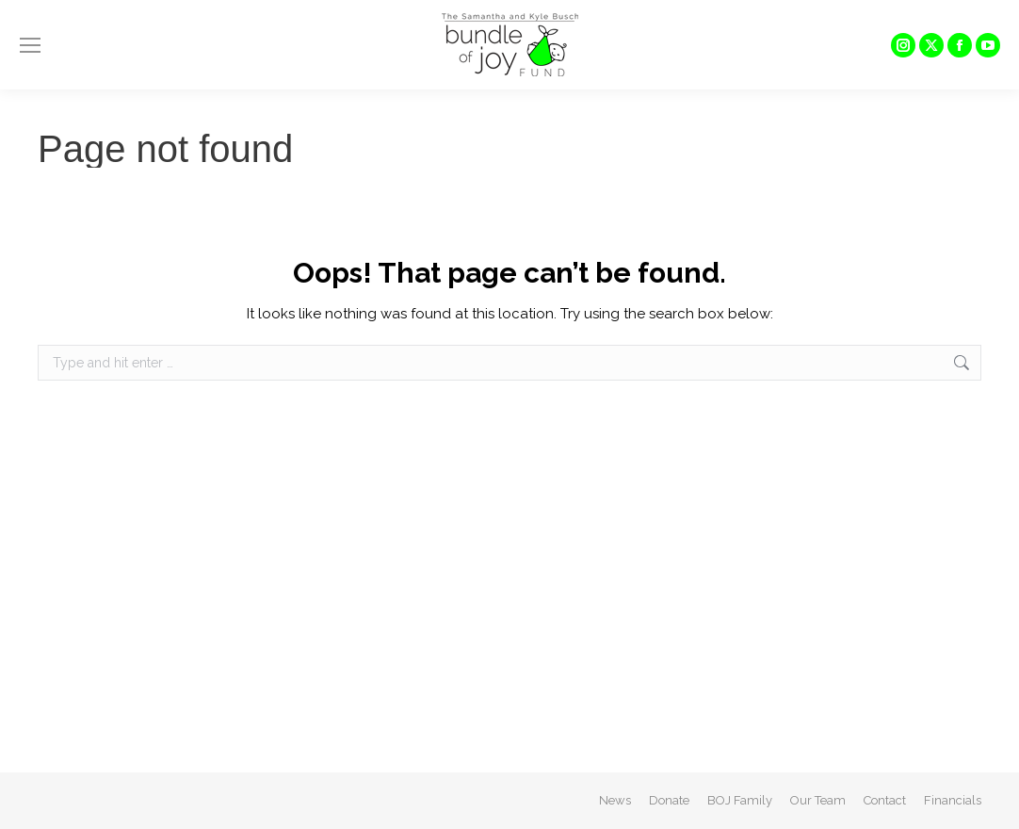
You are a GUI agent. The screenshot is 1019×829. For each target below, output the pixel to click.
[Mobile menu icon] (30, 45)
